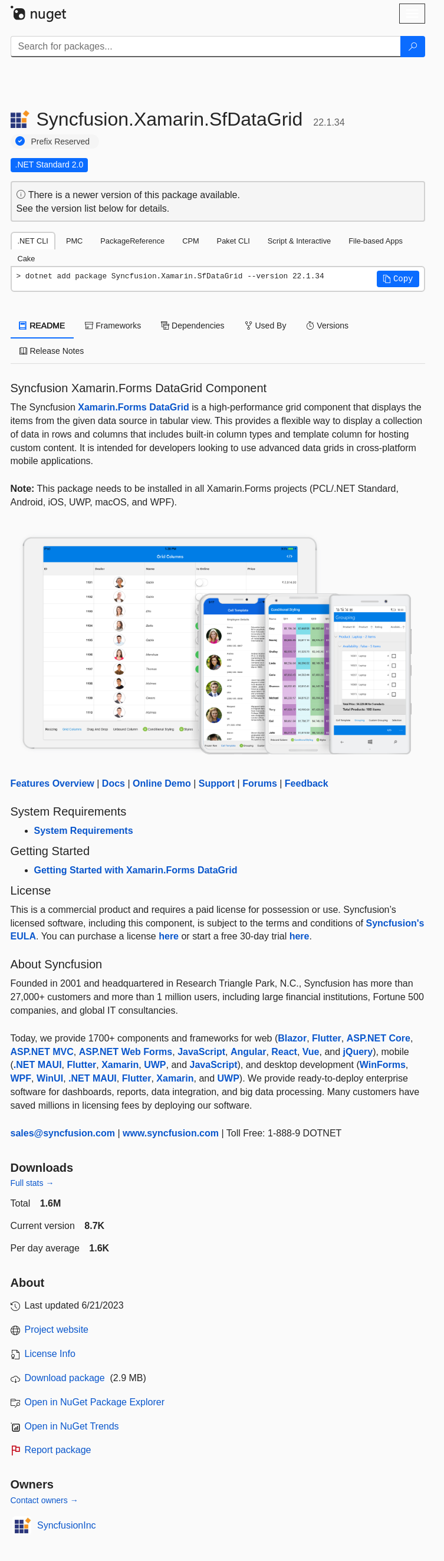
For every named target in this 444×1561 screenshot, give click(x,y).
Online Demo (162, 783)
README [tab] (42, 325)
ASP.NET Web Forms (126, 1052)
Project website (57, 1330)
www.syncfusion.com (171, 1133)
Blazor (292, 1038)
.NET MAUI (38, 1065)
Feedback (306, 783)
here (169, 936)
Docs (113, 783)
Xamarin (120, 1065)
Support (217, 783)
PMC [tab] (74, 240)
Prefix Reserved (60, 141)
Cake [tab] (26, 258)
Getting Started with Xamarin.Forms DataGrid (136, 870)
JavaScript (201, 1052)
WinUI (50, 1078)
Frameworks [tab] (113, 325)
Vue (311, 1052)
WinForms (383, 1065)
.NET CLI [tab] (33, 240)
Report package (58, 1450)
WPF (21, 1078)
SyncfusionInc (66, 1525)
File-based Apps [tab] (375, 240)
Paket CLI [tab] (233, 240)
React (284, 1052)
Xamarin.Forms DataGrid (133, 407)
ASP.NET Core (378, 1038)
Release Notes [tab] (51, 351)
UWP (155, 1065)
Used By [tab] (266, 325)
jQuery (358, 1052)
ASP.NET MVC (42, 1052)
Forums (259, 783)
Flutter (326, 1038)
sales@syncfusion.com (63, 1133)
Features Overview (52, 783)
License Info (50, 1354)
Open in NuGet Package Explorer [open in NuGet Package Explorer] (95, 1402)
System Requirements (83, 831)
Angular (248, 1052)
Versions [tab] (327, 325)
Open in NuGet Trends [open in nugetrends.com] (72, 1426)
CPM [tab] (190, 240)
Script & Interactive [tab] (299, 240)
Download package (65, 1378)
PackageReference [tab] (132, 240)
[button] (398, 279)
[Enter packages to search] (206, 46)
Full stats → (32, 1183)
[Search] (412, 46)
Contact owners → (44, 1500)
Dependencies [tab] (192, 325)
